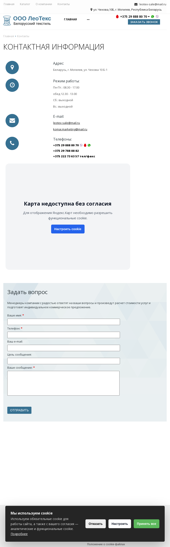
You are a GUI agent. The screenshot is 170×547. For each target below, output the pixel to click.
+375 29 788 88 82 (66, 151)
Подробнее (56, 534)
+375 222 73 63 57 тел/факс (74, 157)
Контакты (63, 4)
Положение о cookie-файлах (106, 545)
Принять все (145, 524)
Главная (8, 4)
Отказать (91, 524)
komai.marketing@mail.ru (70, 130)
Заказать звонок (144, 22)
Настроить (116, 524)
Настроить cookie (67, 229)
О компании (43, 4)
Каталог (24, 4)
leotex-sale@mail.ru (153, 4)
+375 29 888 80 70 (66, 146)
